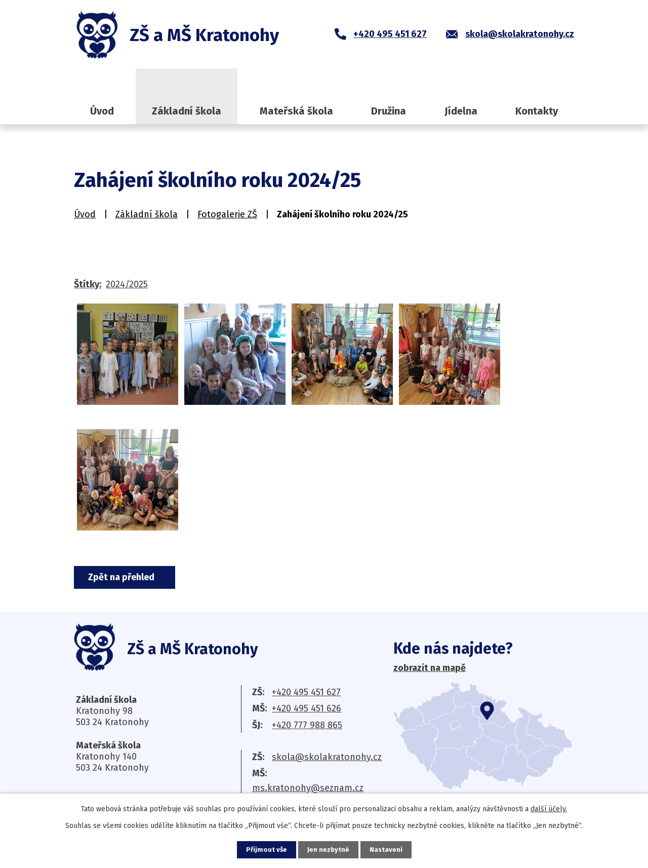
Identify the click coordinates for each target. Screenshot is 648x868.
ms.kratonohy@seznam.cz (307, 788)
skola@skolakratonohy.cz (327, 757)
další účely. (549, 808)
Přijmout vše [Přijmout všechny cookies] (266, 849)
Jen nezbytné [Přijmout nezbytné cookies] (328, 849)
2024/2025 (127, 284)
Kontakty (536, 111)
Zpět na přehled (125, 577)
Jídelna (460, 111)
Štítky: (87, 284)
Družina (388, 111)
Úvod (102, 111)
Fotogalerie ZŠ (227, 214)
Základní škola (186, 111)
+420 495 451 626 (306, 708)
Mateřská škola (296, 111)
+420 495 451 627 (306, 692)
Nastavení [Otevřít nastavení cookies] (386, 849)
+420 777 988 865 (307, 725)
